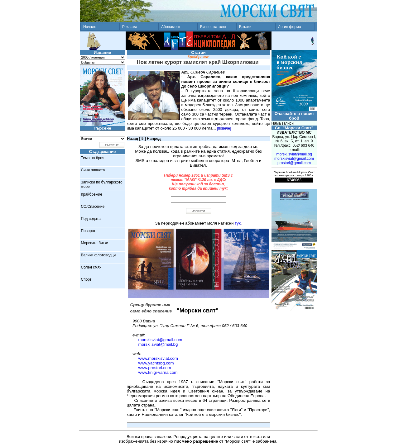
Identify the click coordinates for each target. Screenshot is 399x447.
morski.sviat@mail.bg (158, 344)
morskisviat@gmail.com (160, 339)
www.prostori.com (154, 367)
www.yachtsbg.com (156, 363)
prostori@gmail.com (294, 163)
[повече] (224, 128)
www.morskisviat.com (158, 358)
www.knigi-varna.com (158, 372)
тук (238, 223)
